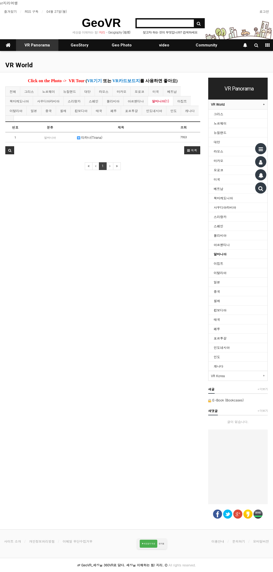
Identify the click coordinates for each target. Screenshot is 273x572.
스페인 (93, 101)
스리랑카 (74, 101)
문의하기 (238, 541)
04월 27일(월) (56, 11)
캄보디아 (81, 110)
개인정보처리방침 (42, 541)
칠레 (63, 110)
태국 (99, 110)
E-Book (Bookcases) (226, 400)
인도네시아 (154, 110)
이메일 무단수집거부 (78, 541)
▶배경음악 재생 (148, 544)
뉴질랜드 (69, 91)
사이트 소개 (12, 541)
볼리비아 (113, 101)
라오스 (104, 91)
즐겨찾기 (10, 11)
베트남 (172, 91)
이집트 (182, 101)
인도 (173, 110)
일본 (34, 110)
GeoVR (101, 22)
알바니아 (220, 254)
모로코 (139, 91)
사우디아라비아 (48, 101)
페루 (113, 110)
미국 (155, 91)
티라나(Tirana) (89, 137)
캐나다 (190, 110)
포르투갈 (131, 110)
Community (206, 45)
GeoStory (80, 45)
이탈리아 (16, 110)
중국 (48, 110)
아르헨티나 (136, 101)
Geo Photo (122, 45)
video (164, 45)
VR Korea (218, 375)
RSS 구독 (31, 11)
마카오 (121, 91)
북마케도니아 (19, 101)
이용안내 (217, 541)
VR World (19, 65)
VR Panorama (37, 45)
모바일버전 (261, 541)
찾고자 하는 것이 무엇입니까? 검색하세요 (170, 32)
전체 (13, 91)
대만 (87, 91)
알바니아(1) (160, 101)
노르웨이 (48, 91)
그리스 (29, 91)
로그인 (264, 11)
